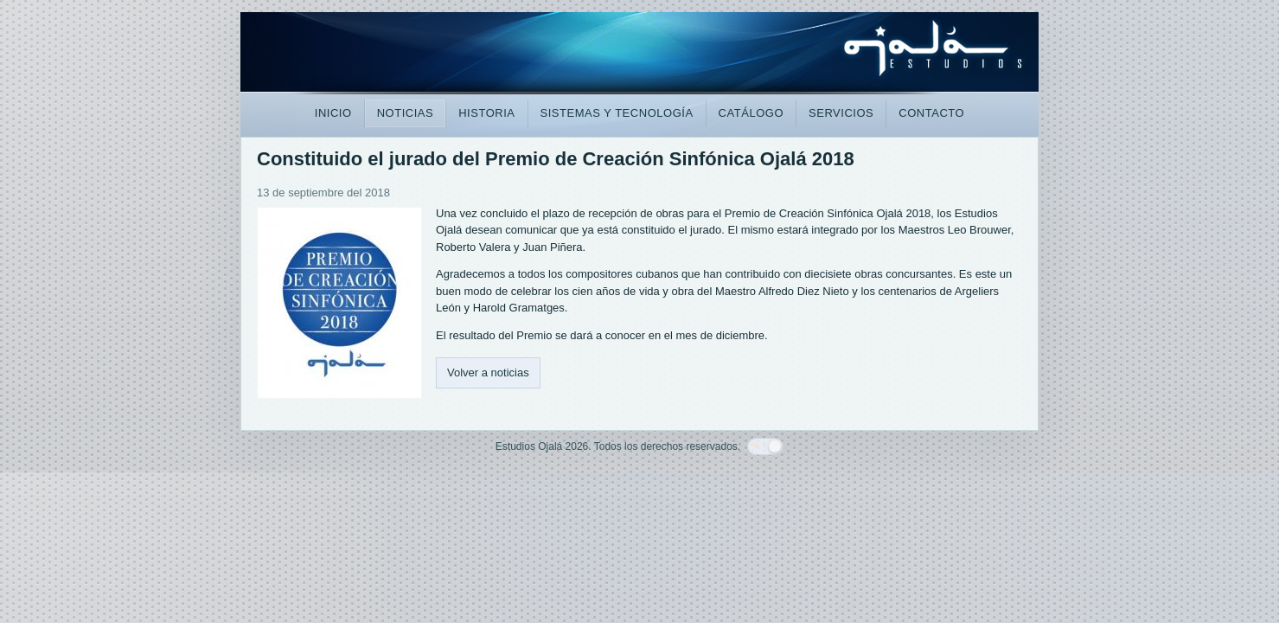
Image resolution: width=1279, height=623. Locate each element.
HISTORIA (486, 112)
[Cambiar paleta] (765, 446)
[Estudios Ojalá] (639, 54)
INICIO (333, 112)
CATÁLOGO (751, 112)
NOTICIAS (405, 112)
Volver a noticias (488, 372)
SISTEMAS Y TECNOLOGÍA (617, 112)
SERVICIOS (841, 112)
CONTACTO (931, 112)
